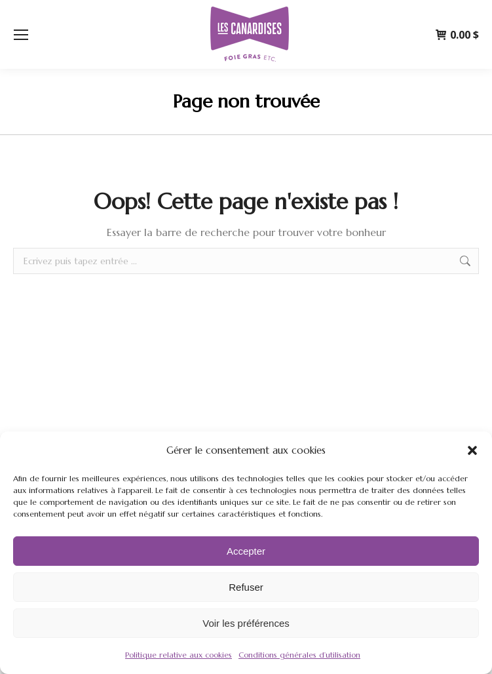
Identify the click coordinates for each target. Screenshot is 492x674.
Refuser (246, 587)
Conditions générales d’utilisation (299, 655)
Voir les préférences (246, 623)
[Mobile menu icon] (21, 35)
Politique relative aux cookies (178, 655)
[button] (472, 450)
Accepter (246, 551)
